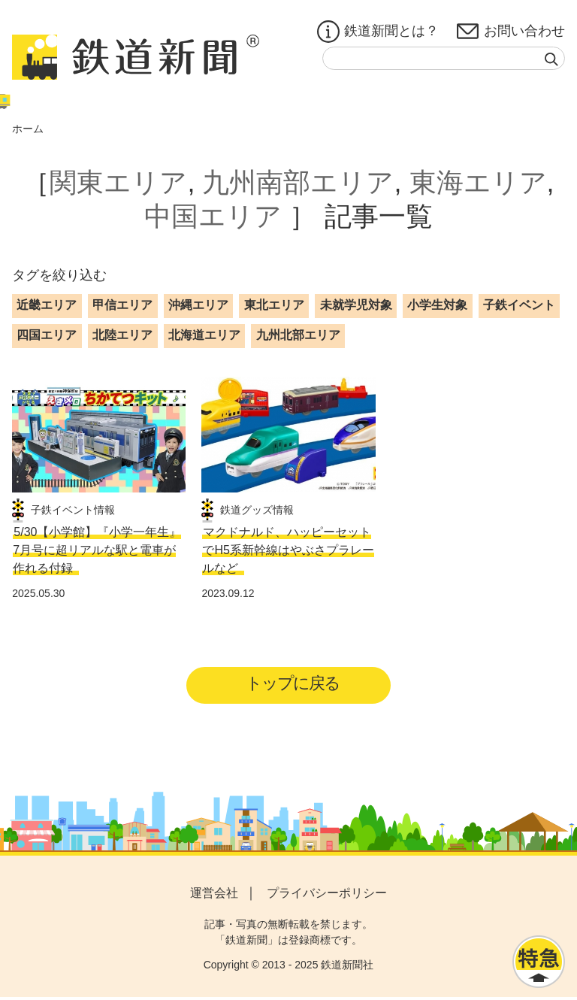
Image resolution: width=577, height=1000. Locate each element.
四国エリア (47, 335)
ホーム (28, 129)
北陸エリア (122, 335)
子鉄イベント (519, 304)
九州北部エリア (298, 335)
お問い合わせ (511, 31)
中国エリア (213, 216)
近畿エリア (47, 304)
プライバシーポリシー (327, 895)
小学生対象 (437, 304)
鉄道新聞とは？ (378, 31)
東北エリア (274, 304)
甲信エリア (122, 304)
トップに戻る (293, 684)
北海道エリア (204, 335)
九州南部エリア (298, 182)
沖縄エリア (198, 304)
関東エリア (118, 182)
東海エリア (478, 182)
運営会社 (214, 895)
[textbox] (443, 58)
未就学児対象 (356, 304)
